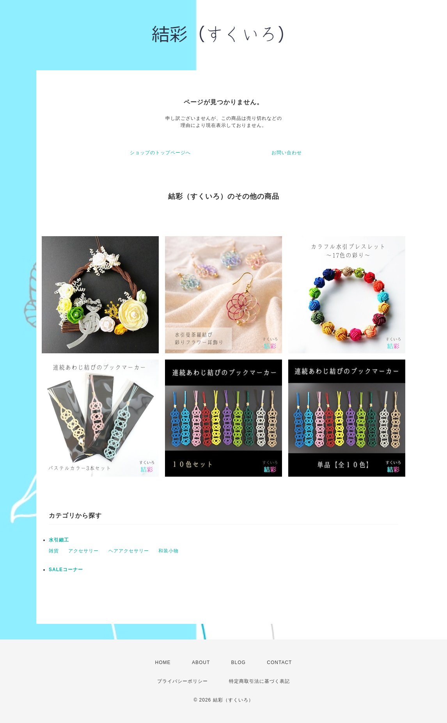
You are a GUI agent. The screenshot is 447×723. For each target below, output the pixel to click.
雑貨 (54, 551)
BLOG (238, 662)
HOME (163, 662)
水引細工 (59, 540)
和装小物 (168, 551)
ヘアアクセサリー (128, 551)
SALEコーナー (66, 569)
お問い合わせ (286, 152)
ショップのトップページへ (160, 152)
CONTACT (279, 662)
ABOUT (201, 662)
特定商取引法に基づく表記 (259, 681)
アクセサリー (83, 551)
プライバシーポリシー (182, 681)
